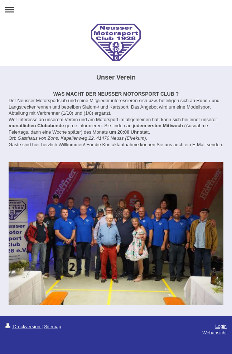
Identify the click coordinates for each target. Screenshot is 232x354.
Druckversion (23, 326)
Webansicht (214, 332)
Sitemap (52, 326)
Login (221, 326)
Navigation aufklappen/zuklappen (116, 9)
